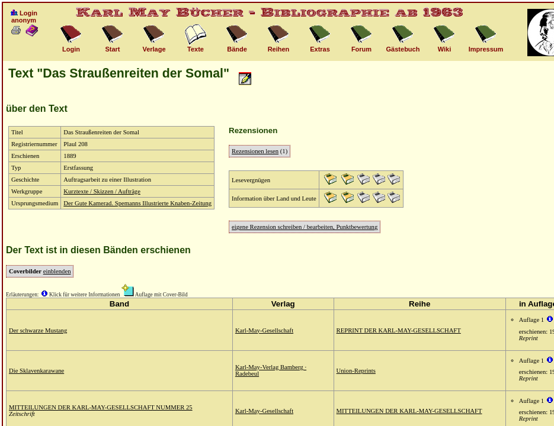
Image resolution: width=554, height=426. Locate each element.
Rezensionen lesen (255, 151)
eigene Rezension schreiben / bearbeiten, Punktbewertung (304, 227)
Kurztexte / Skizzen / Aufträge (101, 191)
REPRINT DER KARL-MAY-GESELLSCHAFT (399, 330)
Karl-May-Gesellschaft (264, 330)
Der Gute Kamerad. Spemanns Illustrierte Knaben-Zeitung (137, 203)
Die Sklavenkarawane (36, 370)
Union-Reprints (356, 370)
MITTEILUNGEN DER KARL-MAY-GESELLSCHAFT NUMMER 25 (101, 407)
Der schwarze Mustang (38, 330)
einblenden (57, 271)
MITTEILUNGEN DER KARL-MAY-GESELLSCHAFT (409, 411)
